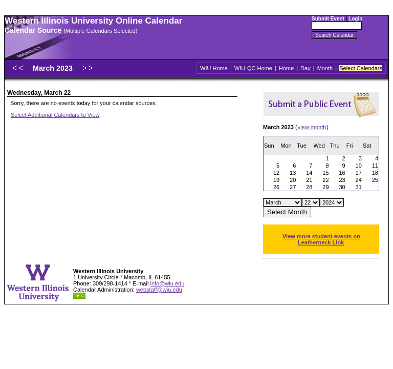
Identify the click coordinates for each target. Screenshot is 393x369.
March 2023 (54, 68)
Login (355, 19)
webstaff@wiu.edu (159, 289)
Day (305, 68)
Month (325, 68)
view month (312, 127)
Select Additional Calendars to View (55, 115)
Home (286, 68)
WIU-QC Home (253, 68)
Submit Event (328, 19)
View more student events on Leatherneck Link (321, 239)
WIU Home (214, 68)
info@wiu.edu (167, 283)
